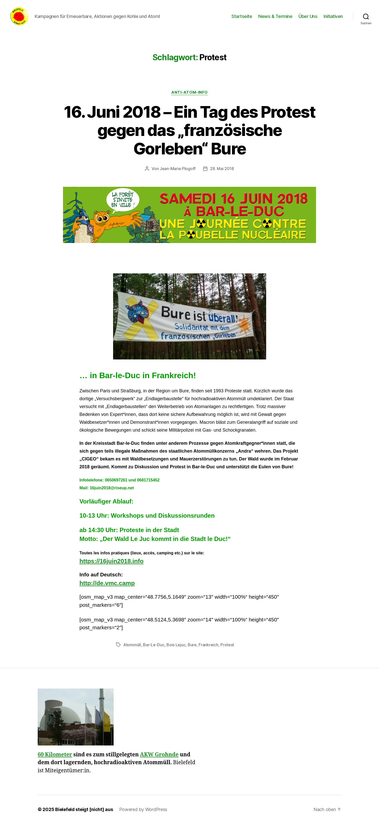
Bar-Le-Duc (153, 648)
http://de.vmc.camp (107, 587)
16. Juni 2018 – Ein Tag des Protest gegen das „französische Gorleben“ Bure (189, 134)
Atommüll (132, 648)
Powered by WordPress (143, 813)
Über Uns (308, 18)
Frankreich (208, 648)
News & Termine (275, 18)
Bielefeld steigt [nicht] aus (84, 813)
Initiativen (333, 18)
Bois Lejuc (175, 648)
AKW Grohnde (159, 758)
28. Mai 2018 (222, 172)
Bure (192, 648)
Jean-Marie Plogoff (178, 172)
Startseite (241, 18)
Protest (227, 648)
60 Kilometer (55, 758)
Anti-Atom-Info (189, 96)
